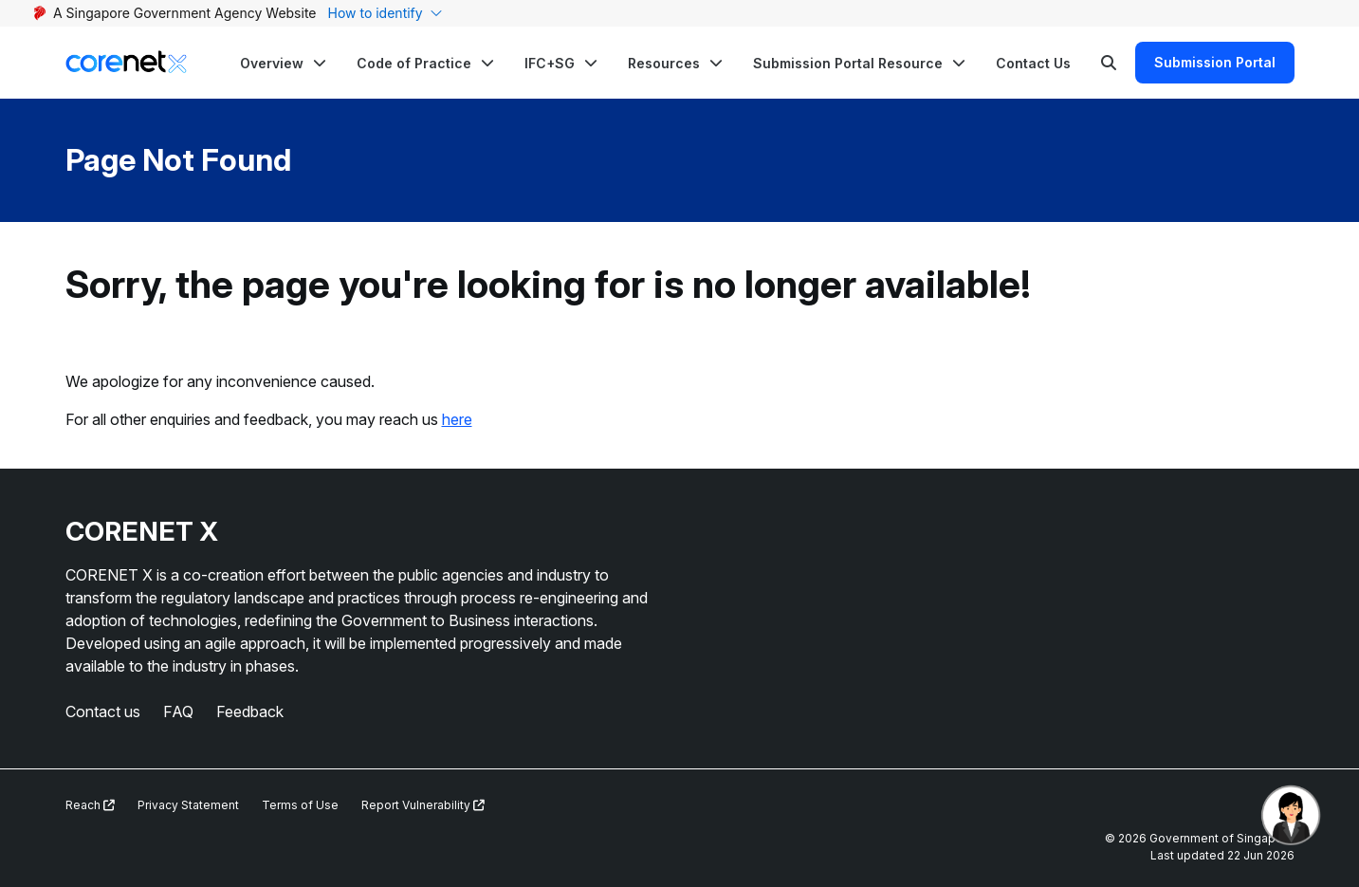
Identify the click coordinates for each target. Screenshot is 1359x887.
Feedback (250, 711)
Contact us (102, 711)
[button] (283, 63)
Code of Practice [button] (414, 63)
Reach (90, 805)
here (457, 419)
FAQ (178, 711)
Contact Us (1033, 63)
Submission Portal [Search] (1215, 62)
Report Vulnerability (423, 805)
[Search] (1108, 63)
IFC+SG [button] (549, 63)
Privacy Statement (188, 805)
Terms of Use (300, 805)
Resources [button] (664, 63)
